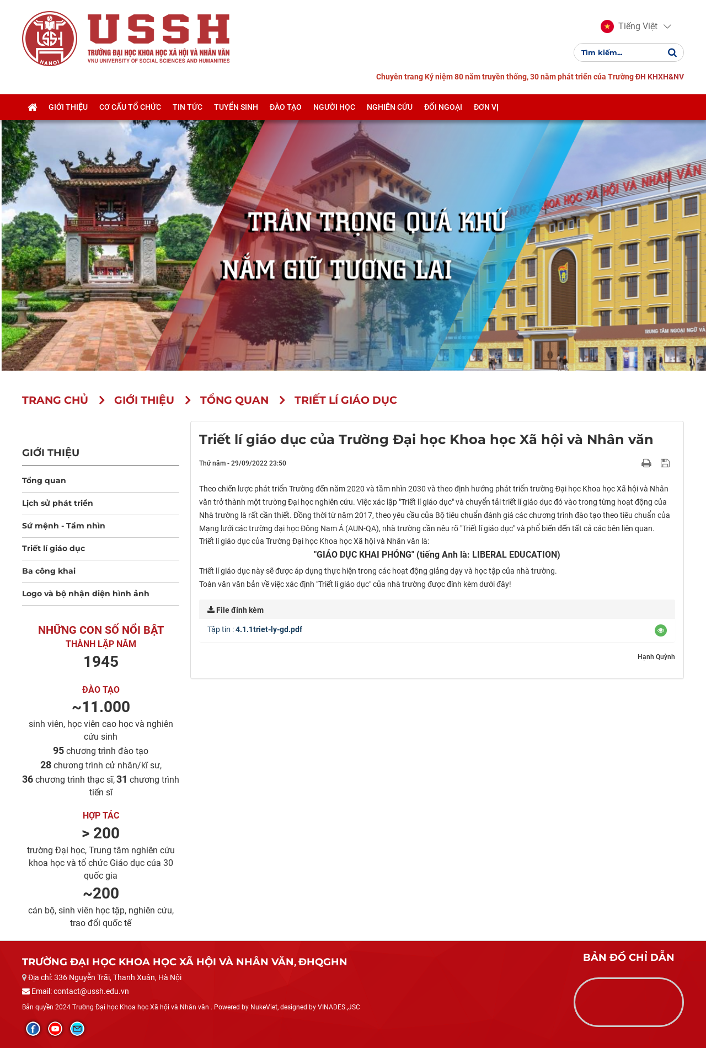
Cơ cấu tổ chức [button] (130, 107)
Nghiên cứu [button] (390, 107)
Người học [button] (334, 107)
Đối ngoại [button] (443, 107)
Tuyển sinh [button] (236, 107)
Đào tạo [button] (286, 107)
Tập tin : (254, 629)
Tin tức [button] (187, 107)
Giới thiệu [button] (68, 107)
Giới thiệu (50, 452)
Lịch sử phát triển (57, 503)
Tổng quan (44, 480)
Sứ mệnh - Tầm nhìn (63, 526)
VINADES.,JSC (339, 1007)
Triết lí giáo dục (53, 548)
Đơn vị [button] (486, 107)
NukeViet (263, 1007)
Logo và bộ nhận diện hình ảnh (85, 593)
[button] (629, 26)
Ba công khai (49, 571)
